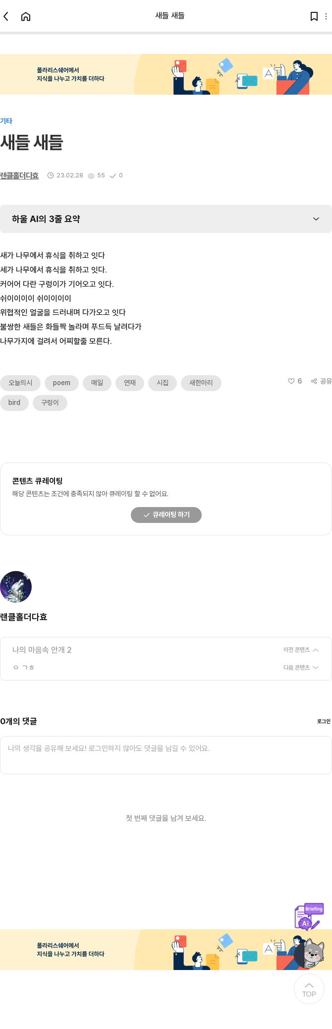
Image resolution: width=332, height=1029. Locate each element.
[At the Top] (309, 988)
